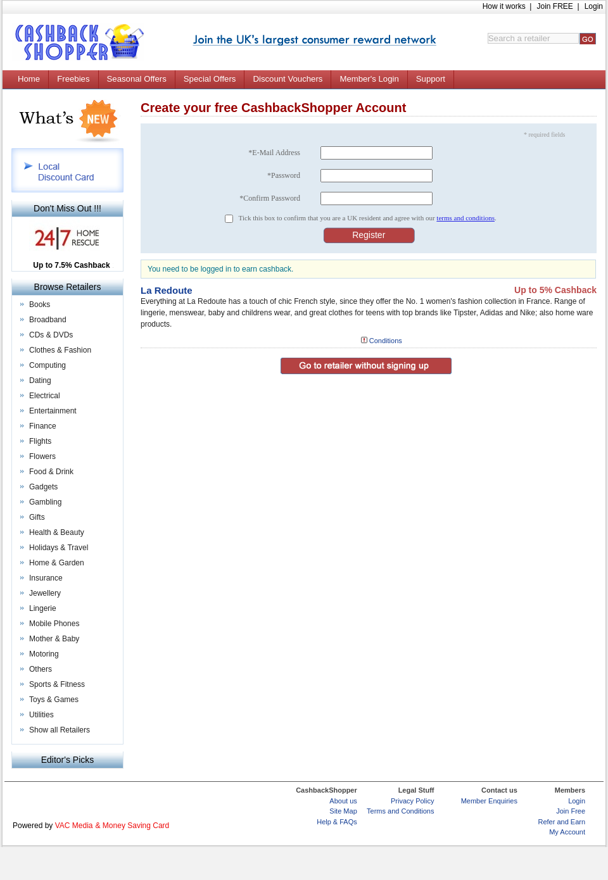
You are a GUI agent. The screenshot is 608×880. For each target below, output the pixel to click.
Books (39, 304)
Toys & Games (54, 699)
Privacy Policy (412, 801)
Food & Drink (51, 471)
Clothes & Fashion (60, 350)
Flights (40, 441)
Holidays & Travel (58, 547)
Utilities (41, 714)
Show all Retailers (59, 730)
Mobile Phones (54, 623)
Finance (42, 426)
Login (594, 6)
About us (343, 801)
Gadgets (43, 486)
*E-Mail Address (274, 152)
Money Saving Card (136, 825)
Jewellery (45, 593)
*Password (283, 175)
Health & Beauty (56, 532)
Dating (40, 380)
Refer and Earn (561, 822)
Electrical (44, 395)
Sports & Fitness (57, 684)
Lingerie (42, 608)
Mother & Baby (54, 638)
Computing (47, 365)
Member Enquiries (489, 801)
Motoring (44, 654)
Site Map (343, 811)
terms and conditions (465, 218)
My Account (567, 832)
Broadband (47, 319)
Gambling (45, 502)
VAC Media (74, 825)
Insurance (46, 578)
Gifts (37, 517)
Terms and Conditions (400, 811)
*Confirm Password (269, 198)
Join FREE (554, 6)
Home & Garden (56, 562)
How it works (504, 6)
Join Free (570, 811)
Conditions (385, 340)
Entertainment (53, 410)
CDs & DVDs (51, 334)
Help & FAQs (337, 822)
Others (40, 669)
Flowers (42, 456)
